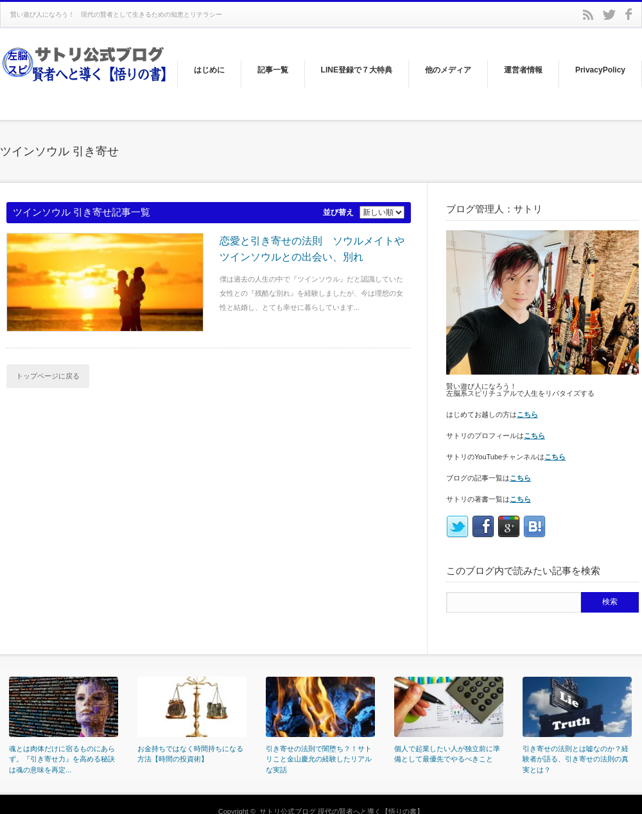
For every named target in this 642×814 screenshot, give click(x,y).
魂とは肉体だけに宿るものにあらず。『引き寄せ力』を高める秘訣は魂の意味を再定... (62, 759)
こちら (527, 414)
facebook (628, 14)
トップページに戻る (48, 376)
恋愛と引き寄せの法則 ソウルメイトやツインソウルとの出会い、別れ (312, 249)
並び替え (338, 212)
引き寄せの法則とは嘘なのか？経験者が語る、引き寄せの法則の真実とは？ (576, 759)
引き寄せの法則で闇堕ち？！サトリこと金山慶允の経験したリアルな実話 (319, 759)
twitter (609, 15)
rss (588, 15)
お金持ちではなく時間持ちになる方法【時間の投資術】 (190, 754)
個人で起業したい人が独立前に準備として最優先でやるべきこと (447, 754)
